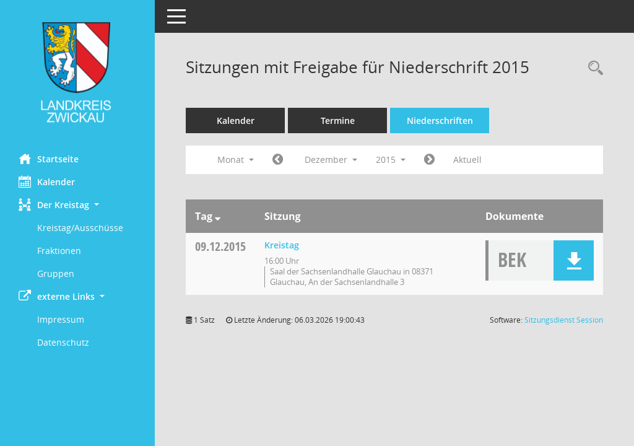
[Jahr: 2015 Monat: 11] (277, 160)
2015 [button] (391, 159)
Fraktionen (59, 250)
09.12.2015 (220, 246)
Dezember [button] (331, 159)
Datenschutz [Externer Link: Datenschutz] (63, 342)
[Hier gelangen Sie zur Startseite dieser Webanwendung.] (77, 72)
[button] (77, 204)
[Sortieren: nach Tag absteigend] (217, 216)
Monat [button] (235, 159)
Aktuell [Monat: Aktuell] (467, 159)
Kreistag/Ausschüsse (80, 228)
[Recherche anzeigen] (592, 68)
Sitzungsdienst (563, 320)
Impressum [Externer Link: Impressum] (60, 319)
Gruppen (55, 273)
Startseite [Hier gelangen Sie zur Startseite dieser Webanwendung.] (49, 158)
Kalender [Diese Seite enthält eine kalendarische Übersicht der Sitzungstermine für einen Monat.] (47, 181)
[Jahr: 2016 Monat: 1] (429, 160)
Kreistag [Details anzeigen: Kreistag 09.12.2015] (281, 245)
